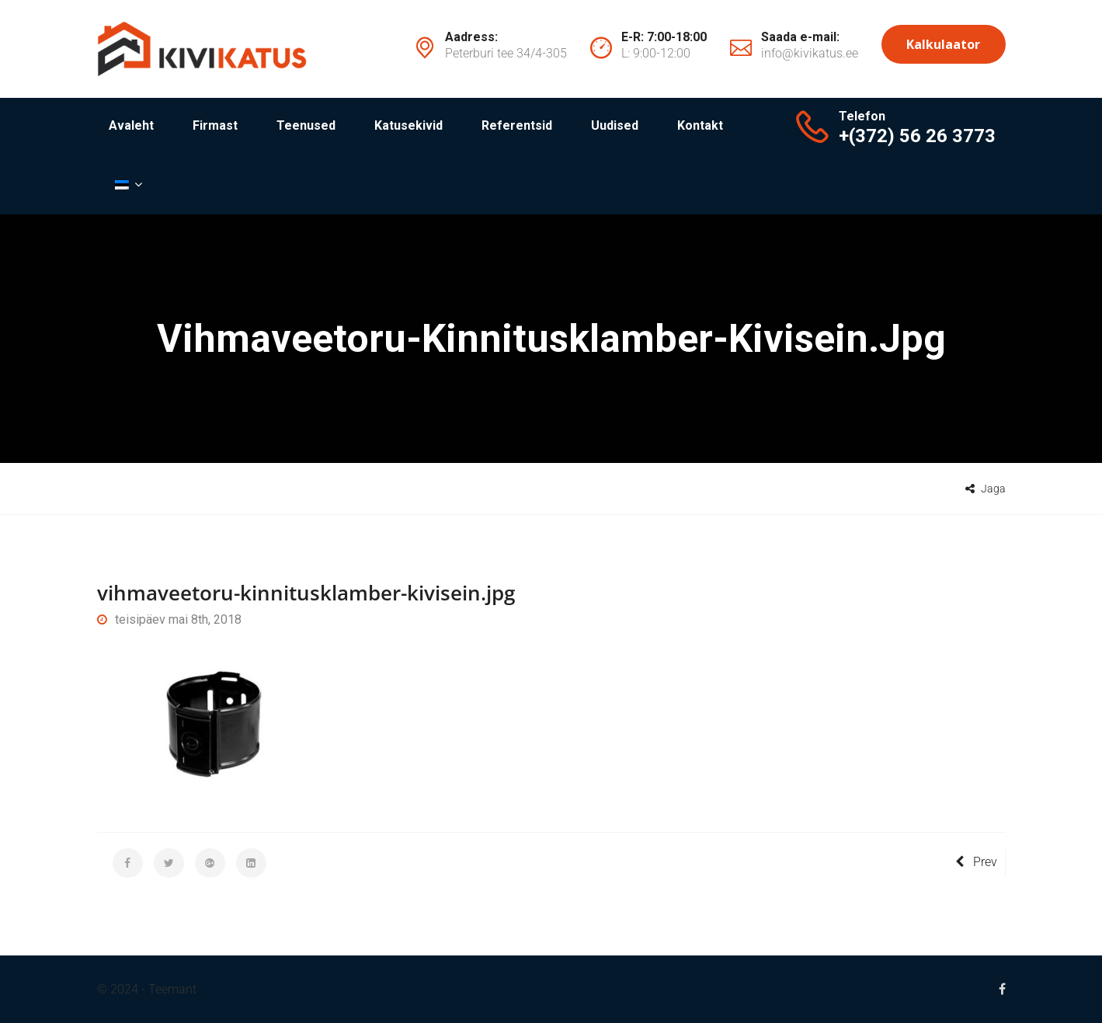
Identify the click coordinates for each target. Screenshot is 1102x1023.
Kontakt (700, 125)
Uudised (614, 125)
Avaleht (131, 125)
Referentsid (516, 125)
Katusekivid (408, 125)
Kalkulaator (943, 44)
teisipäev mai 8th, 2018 (169, 619)
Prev (976, 861)
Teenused (305, 125)
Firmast (215, 125)
